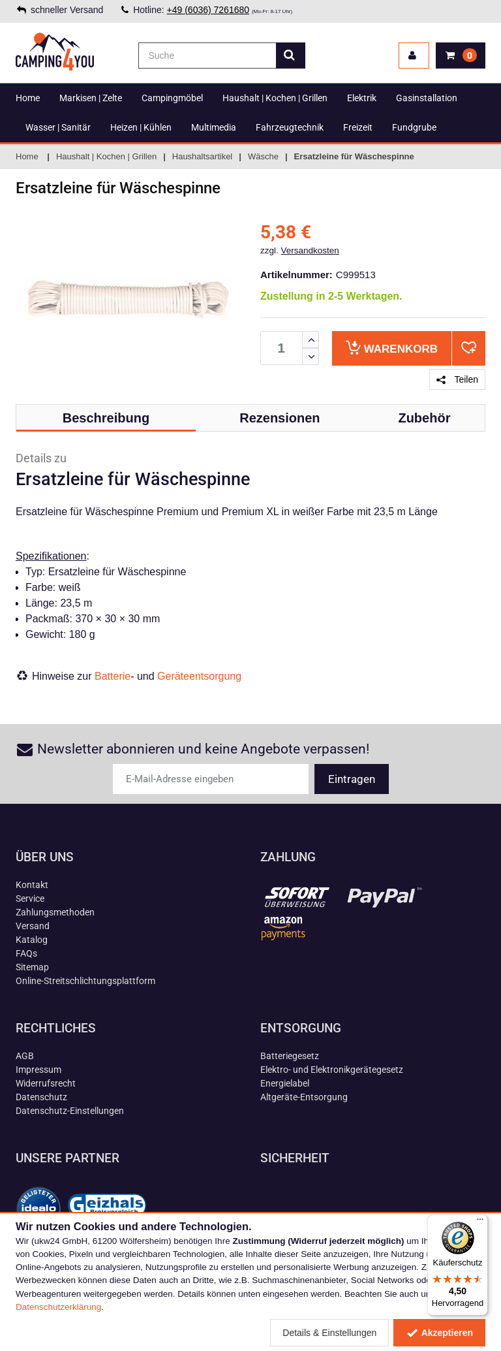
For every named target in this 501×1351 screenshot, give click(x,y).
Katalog (32, 939)
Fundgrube (414, 127)
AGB (25, 1056)
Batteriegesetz (289, 1056)
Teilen (457, 379)
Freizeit (357, 127)
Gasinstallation (426, 98)
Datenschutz (41, 1097)
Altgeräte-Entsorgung (304, 1097)
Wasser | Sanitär (58, 127)
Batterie (112, 676)
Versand (33, 926)
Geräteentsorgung (199, 676)
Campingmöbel (172, 98)
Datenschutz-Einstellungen (70, 1110)
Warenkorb (392, 347)
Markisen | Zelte (90, 98)
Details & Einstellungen (329, 1332)
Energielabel (284, 1083)
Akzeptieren (439, 1332)
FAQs (26, 953)
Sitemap (32, 967)
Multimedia (213, 127)
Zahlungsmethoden (55, 912)
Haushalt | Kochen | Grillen (274, 98)
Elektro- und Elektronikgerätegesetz (331, 1069)
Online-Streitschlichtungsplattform (85, 981)
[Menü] (480, 1222)
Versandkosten (310, 250)
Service (30, 898)
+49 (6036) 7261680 (208, 10)
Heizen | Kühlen (141, 127)
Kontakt (32, 885)
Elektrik (361, 98)
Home (28, 98)
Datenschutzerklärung (58, 1307)
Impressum (38, 1069)
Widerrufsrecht (46, 1083)
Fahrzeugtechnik (290, 127)
